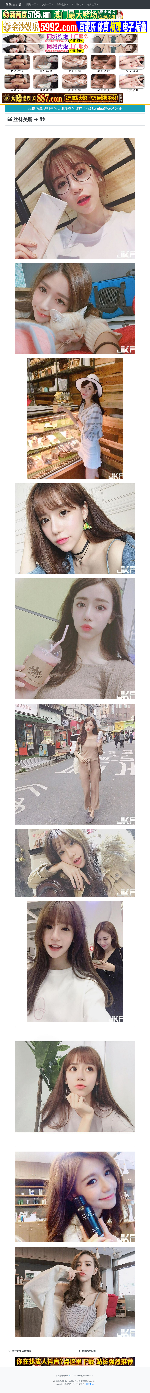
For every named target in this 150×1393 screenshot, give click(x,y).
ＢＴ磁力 (76, 4)
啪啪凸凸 (11, 4)
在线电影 (61, 4)
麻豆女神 (90, 1384)
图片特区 (31, 4)
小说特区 (46, 4)
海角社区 (91, 4)
